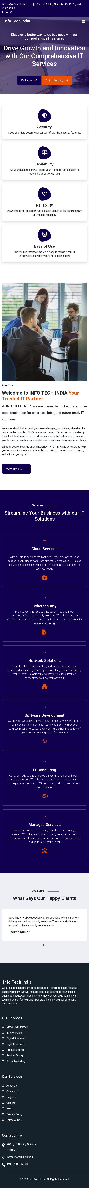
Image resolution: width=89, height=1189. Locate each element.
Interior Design (12, 1032)
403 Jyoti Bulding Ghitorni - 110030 (52, 4)
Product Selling (13, 1049)
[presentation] (43, 945)
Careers (10, 1102)
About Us (11, 1085)
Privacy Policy (14, 1114)
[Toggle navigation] (83, 21)
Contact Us (12, 1091)
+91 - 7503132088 (17, 1164)
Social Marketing (13, 1061)
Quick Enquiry (57, 80)
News (9, 1108)
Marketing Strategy (15, 1027)
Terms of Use (14, 1120)
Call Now (29, 80)
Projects (11, 1097)
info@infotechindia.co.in (16, 4)
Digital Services (13, 1038)
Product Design (13, 1055)
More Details (16, 469)
